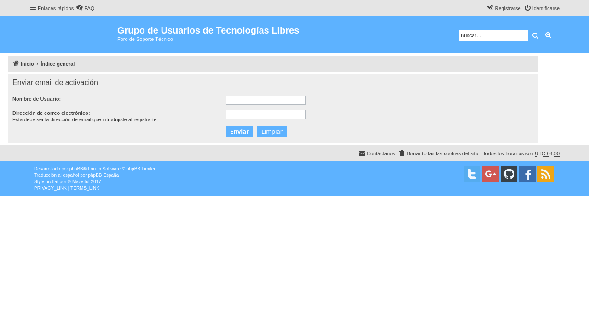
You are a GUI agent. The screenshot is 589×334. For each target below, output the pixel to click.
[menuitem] (85, 8)
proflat (52, 181)
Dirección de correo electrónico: (51, 113)
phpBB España (103, 175)
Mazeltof (81, 181)
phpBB (76, 168)
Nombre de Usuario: (36, 99)
